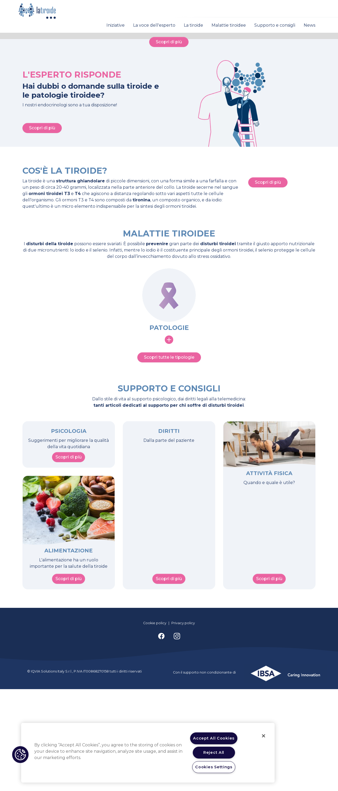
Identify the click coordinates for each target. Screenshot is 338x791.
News (309, 25)
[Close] (263, 736)
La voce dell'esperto (154, 25)
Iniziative (115, 25)
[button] (20, 754)
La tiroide (193, 25)
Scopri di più (169, 131)
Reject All (213, 752)
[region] (148, 753)
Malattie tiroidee (229, 25)
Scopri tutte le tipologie (169, 459)
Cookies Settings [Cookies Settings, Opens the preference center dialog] (213, 767)
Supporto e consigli (274, 25)
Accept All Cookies (213, 738)
